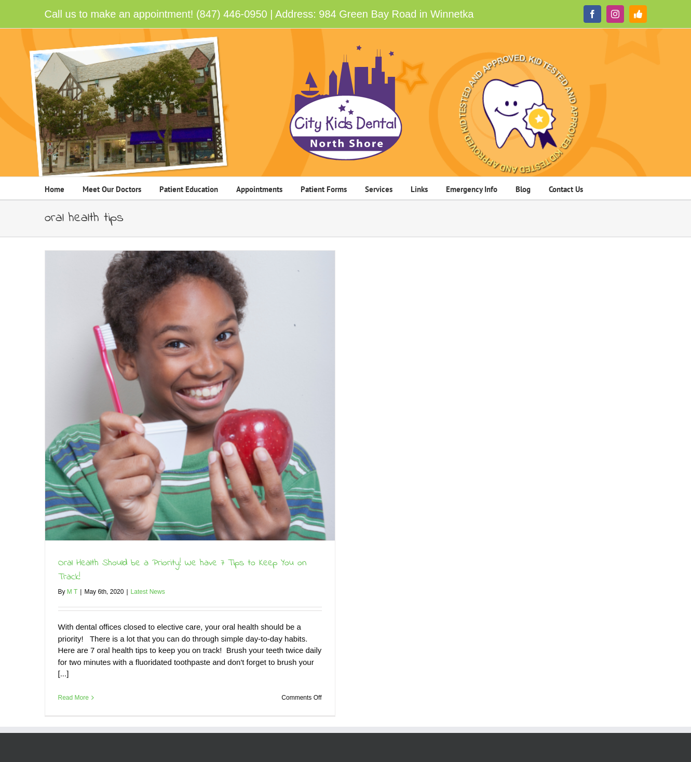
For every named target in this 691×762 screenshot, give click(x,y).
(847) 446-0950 (231, 14)
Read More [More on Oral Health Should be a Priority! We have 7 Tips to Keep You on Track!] (73, 697)
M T (72, 591)
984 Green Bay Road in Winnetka (396, 14)
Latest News (148, 591)
